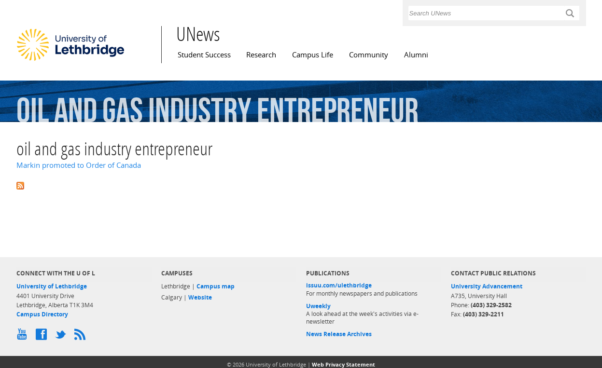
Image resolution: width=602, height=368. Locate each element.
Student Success (204, 55)
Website (200, 297)
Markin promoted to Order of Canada (78, 165)
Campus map (215, 286)
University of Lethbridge (51, 286)
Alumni (416, 55)
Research (261, 55)
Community (368, 55)
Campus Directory (42, 314)
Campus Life (312, 55)
